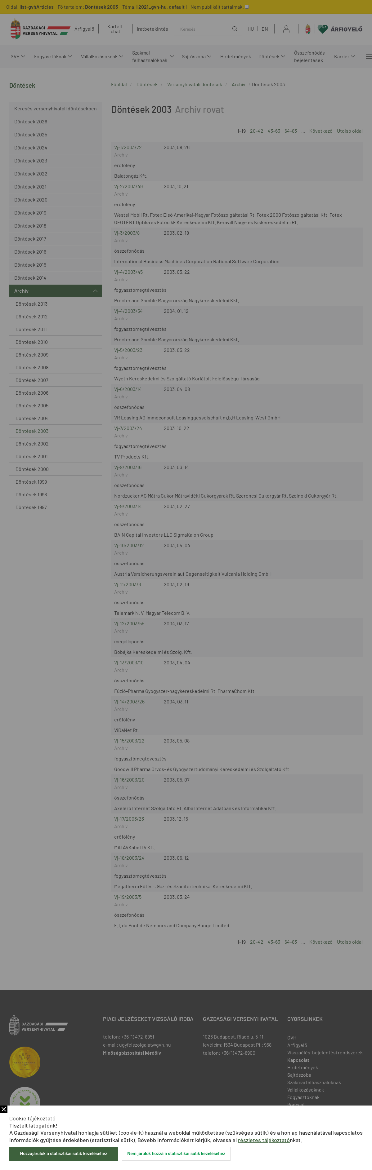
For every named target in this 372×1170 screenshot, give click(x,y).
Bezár (3, 1109)
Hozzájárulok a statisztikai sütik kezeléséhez (63, 1153)
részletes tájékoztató (264, 1140)
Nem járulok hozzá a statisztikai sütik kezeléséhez (176, 1153)
